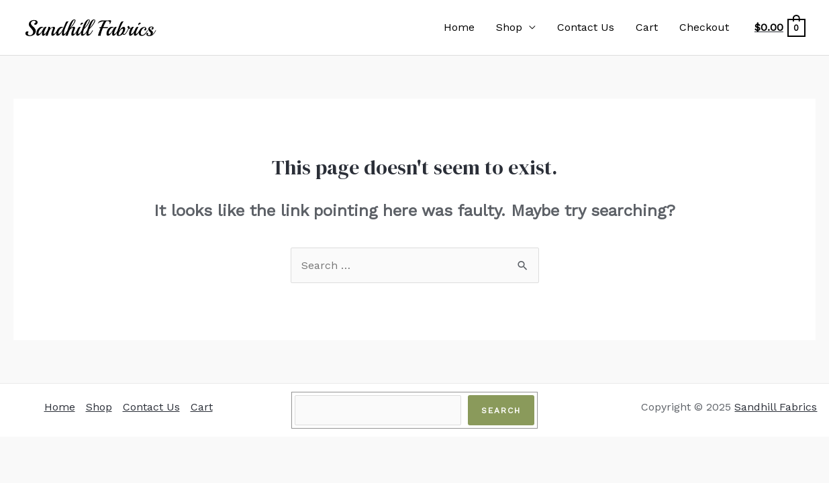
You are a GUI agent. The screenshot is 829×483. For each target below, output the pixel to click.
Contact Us (585, 27)
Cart (647, 27)
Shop (509, 27)
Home (459, 27)
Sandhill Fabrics (775, 406)
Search (501, 410)
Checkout (704, 27)
